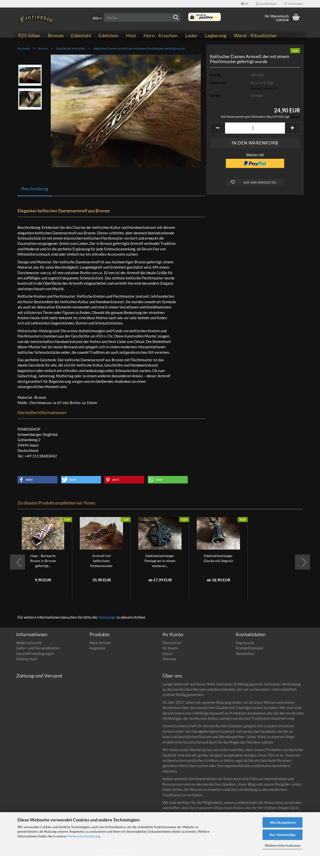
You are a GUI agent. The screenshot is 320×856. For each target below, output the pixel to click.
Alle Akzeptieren (283, 822)
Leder (191, 35)
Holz (131, 35)
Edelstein (108, 35)
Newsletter (245, 653)
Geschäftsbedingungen (35, 653)
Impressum (245, 642)
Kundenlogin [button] (266, 4)
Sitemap (169, 658)
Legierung (215, 35)
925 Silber (29, 35)
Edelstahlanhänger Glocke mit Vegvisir (219, 558)
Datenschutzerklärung (84, 836)
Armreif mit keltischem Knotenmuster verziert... (101, 561)
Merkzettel (293, 4)
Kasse (167, 653)
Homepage (107, 617)
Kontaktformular (250, 648)
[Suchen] (176, 17)
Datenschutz (26, 658)
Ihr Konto (170, 648)
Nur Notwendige (283, 834)
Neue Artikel (100, 642)
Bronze (56, 35)
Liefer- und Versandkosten (38, 648)
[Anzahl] (255, 128)
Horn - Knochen (161, 35)
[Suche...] (97, 17)
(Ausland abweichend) (264, 88)
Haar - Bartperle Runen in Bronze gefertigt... (43, 561)
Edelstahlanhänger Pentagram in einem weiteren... (160, 561)
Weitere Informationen (282, 845)
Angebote (98, 648)
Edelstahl (81, 35)
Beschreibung (34, 188)
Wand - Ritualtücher (255, 35)
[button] (244, 4)
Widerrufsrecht (29, 642)
